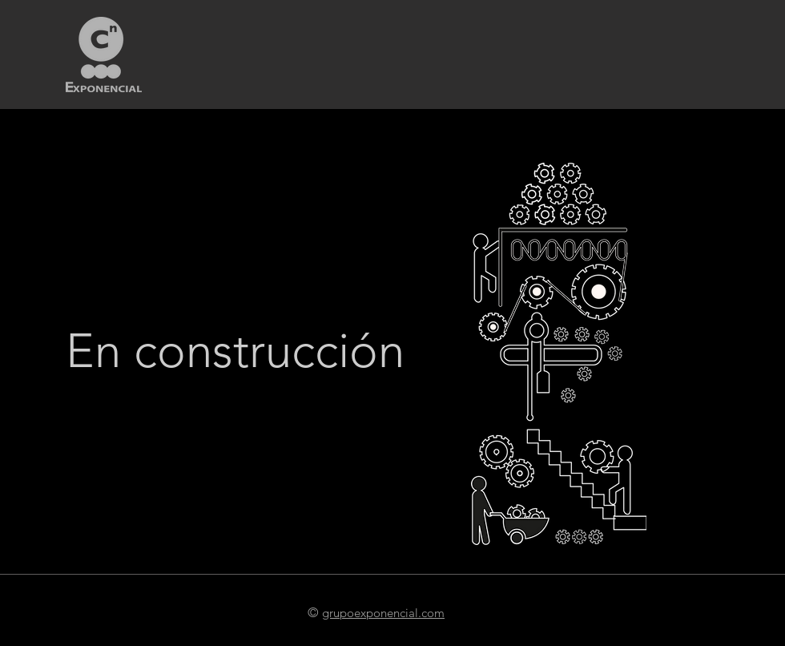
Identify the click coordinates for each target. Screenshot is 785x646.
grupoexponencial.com (383, 612)
